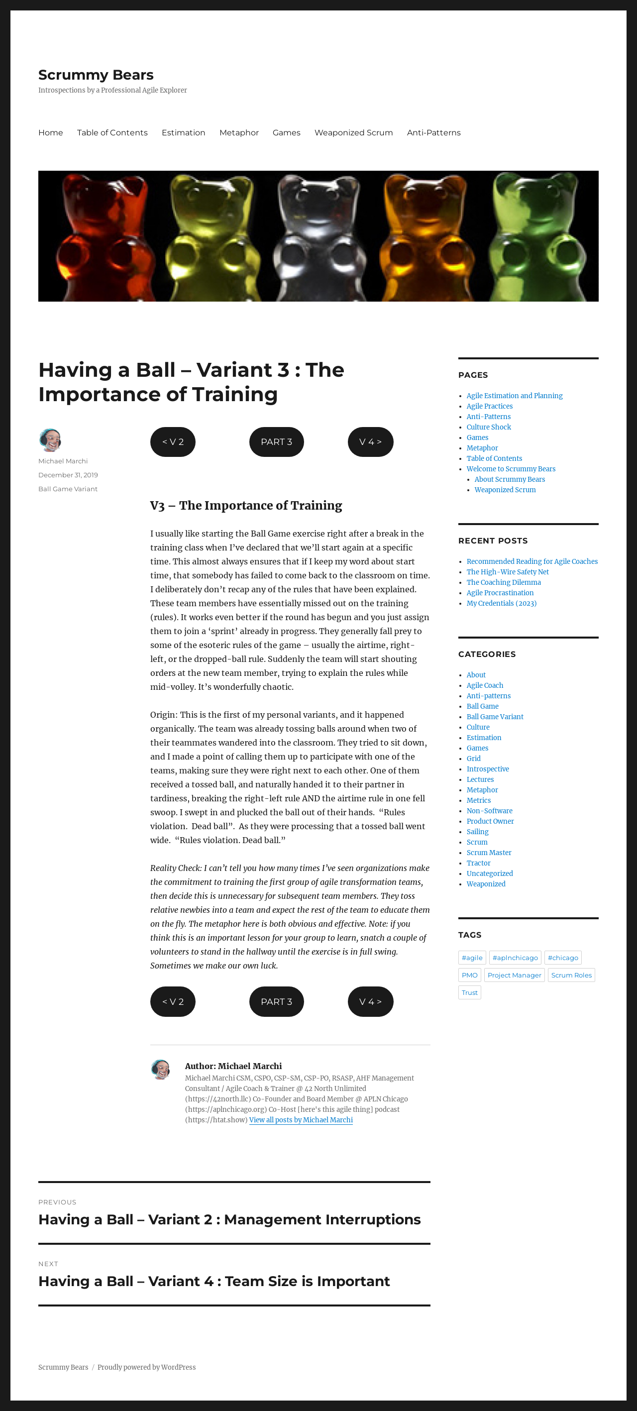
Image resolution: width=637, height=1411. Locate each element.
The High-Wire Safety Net (508, 572)
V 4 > (370, 441)
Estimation (184, 132)
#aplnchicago (515, 958)
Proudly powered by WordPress (147, 1367)
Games (287, 132)
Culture (478, 727)
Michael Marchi (63, 461)
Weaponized (486, 884)
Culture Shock (489, 427)
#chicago (563, 958)
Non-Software (490, 811)
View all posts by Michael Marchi (301, 1120)
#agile (472, 958)
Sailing (478, 832)
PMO (470, 975)
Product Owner (490, 821)
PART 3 (276, 441)
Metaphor (239, 132)
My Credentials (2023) (502, 603)
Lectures (480, 779)
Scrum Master (489, 853)
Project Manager (514, 975)
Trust (470, 992)
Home (50, 132)
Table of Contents (112, 132)
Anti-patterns (489, 696)
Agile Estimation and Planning (515, 396)
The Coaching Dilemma (504, 582)
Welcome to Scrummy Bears (511, 469)
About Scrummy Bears (510, 479)
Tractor (479, 863)
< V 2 (173, 441)
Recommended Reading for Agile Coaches (532, 561)
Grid (474, 759)
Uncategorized (490, 873)
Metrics (479, 800)
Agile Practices (490, 406)
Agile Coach (485, 685)
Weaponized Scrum (354, 132)
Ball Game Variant (68, 489)
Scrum (477, 842)
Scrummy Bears (96, 74)
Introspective (488, 769)
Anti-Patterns (434, 132)
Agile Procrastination (500, 593)
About (476, 675)
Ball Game (483, 706)
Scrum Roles (571, 975)
